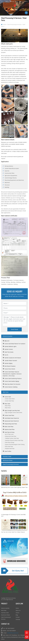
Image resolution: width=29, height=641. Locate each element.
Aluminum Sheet (5, 615)
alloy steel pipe (9, 446)
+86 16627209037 (9, 628)
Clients (16, 1)
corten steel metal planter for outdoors (15, 343)
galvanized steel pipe (10, 436)
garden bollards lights (10, 346)
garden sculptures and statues (13, 357)
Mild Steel (3, 610)
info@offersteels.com (12, 633)
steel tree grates (9, 352)
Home (7, 1)
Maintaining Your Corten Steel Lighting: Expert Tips (14, 487)
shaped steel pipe (9, 448)
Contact (18, 617)
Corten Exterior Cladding (11, 387)
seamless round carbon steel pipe (14, 440)
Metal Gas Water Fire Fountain (12, 384)
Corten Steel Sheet (10, 398)
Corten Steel (8, 396)
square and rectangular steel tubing (14, 444)
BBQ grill (7, 341)
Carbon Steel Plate (9, 415)
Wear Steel (7, 403)
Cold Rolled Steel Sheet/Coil (12, 418)
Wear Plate (8, 405)
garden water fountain (11, 360)
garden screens (9, 349)
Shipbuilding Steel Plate (11, 424)
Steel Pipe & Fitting (9, 432)
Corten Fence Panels (10, 369)
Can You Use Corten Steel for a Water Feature (13, 532)
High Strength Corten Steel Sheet (13, 412)
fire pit (6, 355)
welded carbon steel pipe (12, 438)
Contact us (24, 1)
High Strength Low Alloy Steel (12, 410)
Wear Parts (8, 407)
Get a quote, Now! (18, 571)
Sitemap (18, 619)
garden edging (8, 363)
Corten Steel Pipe (9, 401)
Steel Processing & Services (14, 24)
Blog (20, 1)
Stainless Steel (5, 612)
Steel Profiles (8, 451)
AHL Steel (15, 6)
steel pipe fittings (9, 442)
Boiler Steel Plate (9, 426)
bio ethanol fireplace (10, 366)
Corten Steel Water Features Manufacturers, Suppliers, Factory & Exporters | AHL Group (12, 373)
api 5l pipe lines (9, 434)
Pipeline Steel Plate (9, 429)
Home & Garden (5, 608)
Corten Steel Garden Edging (12, 381)
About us (12, 1)
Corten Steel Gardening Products (13, 378)
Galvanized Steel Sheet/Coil (12, 421)
